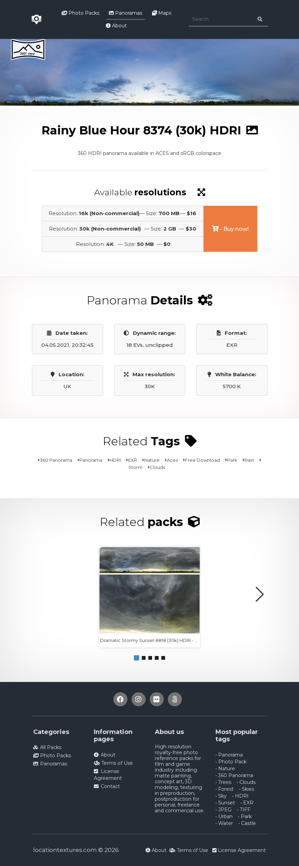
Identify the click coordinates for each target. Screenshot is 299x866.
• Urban (224, 816)
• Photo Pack (231, 762)
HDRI (115, 460)
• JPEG (223, 809)
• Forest (224, 789)
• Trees (223, 782)
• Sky (221, 796)
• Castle (247, 823)
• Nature (225, 768)
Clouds (157, 467)
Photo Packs (80, 13)
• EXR (246, 803)
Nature (152, 460)
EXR (132, 460)
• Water (224, 823)
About (116, 26)
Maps (161, 13)
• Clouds (246, 782)
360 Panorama (56, 460)
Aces (172, 460)
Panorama (90, 460)
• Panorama (229, 755)
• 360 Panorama (234, 775)
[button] (136, 657)
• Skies (246, 789)
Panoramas (125, 13)
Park (232, 460)
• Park (245, 816)
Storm (135, 467)
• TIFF (243, 809)
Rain (249, 460)
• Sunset (225, 803)
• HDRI (240, 796)
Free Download (202, 460)
